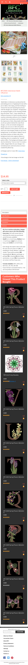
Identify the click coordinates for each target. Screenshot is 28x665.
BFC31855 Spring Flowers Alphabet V (13, 410)
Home (3, 21)
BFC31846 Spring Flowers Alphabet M (13, 613)
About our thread (8, 636)
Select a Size (5, 180)
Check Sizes (21, 151)
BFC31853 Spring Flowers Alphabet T (13, 477)
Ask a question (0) (6, 96)
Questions (5, 222)
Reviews (4, 226)
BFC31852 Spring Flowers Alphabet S (13, 341)
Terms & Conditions (8, 646)
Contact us (6, 651)
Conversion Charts (8, 638)
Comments (5, 219)
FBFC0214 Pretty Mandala (11, 375)
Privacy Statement (8, 643)
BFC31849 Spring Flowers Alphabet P (13, 545)
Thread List (4, 154)
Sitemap (5, 648)
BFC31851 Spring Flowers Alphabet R (13, 308)
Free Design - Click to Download (10, 161)
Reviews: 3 (12, 381)
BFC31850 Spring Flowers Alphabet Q (13, 511)
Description (5, 212)
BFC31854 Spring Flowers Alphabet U (13, 443)
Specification (5, 216)
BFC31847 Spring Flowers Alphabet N (13, 579)
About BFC (6, 641)
